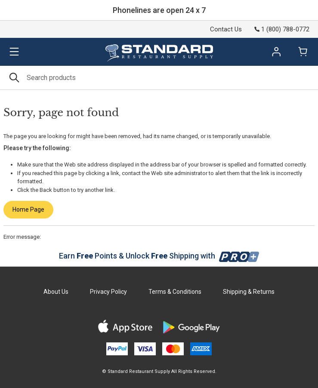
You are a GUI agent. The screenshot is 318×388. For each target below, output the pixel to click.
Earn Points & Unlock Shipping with (159, 255)
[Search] (159, 77)
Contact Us (226, 29)
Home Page (28, 209)
